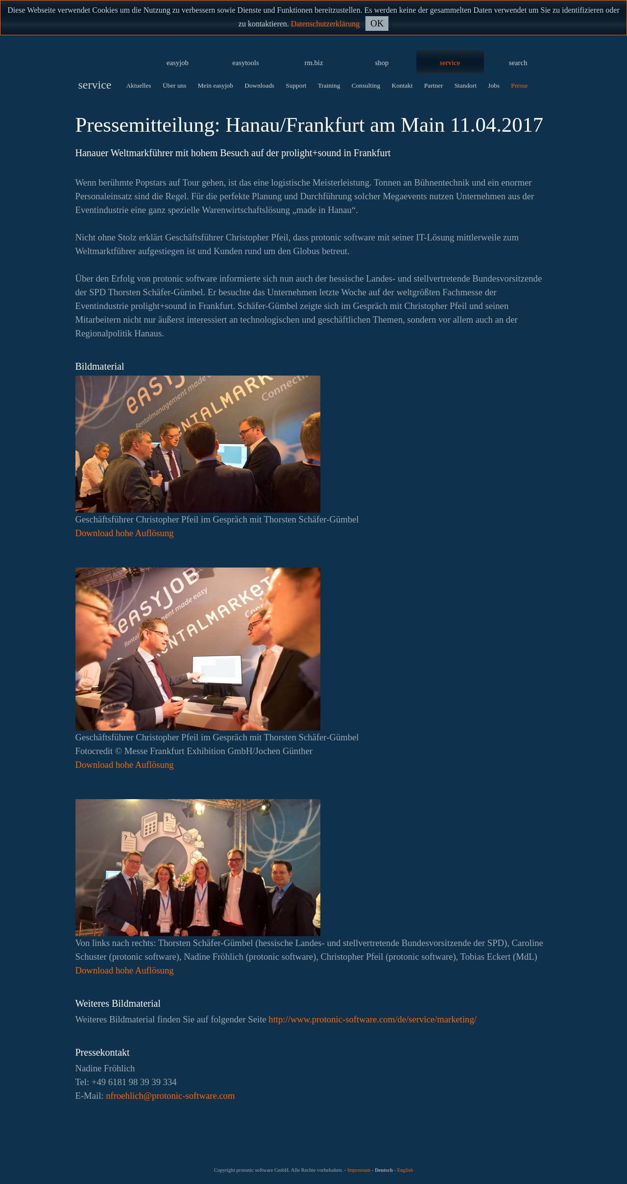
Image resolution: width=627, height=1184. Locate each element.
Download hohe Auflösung (124, 533)
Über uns (175, 85)
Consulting (366, 85)
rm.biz (314, 63)
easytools (245, 63)
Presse (519, 85)
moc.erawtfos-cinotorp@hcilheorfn (170, 1095)
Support (296, 85)
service (450, 63)
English (405, 1170)
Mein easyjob (215, 85)
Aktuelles (138, 85)
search (518, 63)
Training (329, 85)
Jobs (494, 85)
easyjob (178, 63)
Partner (433, 85)
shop (382, 63)
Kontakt (402, 85)
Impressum (358, 1170)
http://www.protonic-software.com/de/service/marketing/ (372, 1019)
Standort (466, 85)
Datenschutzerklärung (325, 24)
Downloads (259, 85)
